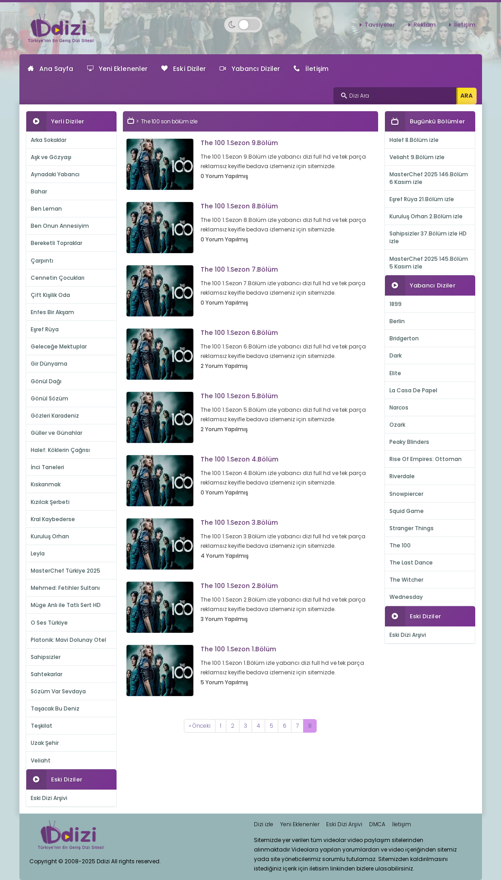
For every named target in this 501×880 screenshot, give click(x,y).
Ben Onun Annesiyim (60, 226)
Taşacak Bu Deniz (55, 708)
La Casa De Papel (413, 390)
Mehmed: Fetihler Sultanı (65, 588)
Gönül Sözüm (49, 398)
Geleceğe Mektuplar (59, 346)
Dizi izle (263, 824)
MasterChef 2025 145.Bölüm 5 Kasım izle (428, 262)
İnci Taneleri (47, 467)
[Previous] (199, 726)
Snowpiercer (406, 494)
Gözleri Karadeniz (55, 415)
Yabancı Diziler (250, 68)
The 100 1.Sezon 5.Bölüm (239, 395)
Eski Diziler (183, 68)
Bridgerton (404, 338)
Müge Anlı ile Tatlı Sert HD (66, 605)
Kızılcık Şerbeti (50, 502)
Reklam (424, 24)
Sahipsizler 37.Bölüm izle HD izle (428, 237)
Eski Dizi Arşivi (49, 798)
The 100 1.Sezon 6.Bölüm (239, 332)
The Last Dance (411, 562)
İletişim (464, 24)
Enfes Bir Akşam (52, 312)
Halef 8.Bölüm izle (414, 140)
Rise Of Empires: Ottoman (425, 459)
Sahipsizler (46, 657)
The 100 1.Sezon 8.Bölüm (239, 206)
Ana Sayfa (51, 68)
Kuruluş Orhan (50, 536)
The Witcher (406, 580)
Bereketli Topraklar (56, 243)
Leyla (38, 553)
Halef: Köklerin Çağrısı (60, 450)
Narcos (398, 407)
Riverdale (402, 476)
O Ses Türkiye (49, 622)
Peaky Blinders (409, 442)
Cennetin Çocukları (57, 278)
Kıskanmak (46, 484)
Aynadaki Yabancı (55, 174)
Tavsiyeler (380, 24)
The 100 (400, 545)
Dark (395, 355)
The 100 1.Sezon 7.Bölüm (239, 269)
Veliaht (41, 760)
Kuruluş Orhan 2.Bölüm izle (426, 216)
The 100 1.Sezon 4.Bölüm (239, 459)
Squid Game (406, 511)
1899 (395, 304)
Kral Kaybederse (53, 519)
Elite (395, 373)
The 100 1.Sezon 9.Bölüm (239, 142)
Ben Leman (46, 208)
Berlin (397, 321)
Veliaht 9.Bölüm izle (417, 157)
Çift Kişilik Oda (50, 295)
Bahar (39, 191)
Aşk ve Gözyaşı (51, 157)
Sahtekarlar (46, 674)
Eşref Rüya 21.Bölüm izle (421, 199)
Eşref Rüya (45, 329)
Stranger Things (411, 528)
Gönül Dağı (46, 381)
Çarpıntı (42, 260)
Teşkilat (41, 725)
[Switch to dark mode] (243, 25)
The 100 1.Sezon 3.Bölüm (239, 522)
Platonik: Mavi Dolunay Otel (68, 640)
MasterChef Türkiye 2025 (65, 570)
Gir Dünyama (49, 363)
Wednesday (406, 597)
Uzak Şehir (45, 743)
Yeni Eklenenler (117, 68)
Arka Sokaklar (48, 140)
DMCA (377, 824)
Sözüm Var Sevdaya (58, 691)
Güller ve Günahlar (56, 433)
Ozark (397, 424)
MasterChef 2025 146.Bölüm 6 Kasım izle (428, 178)
